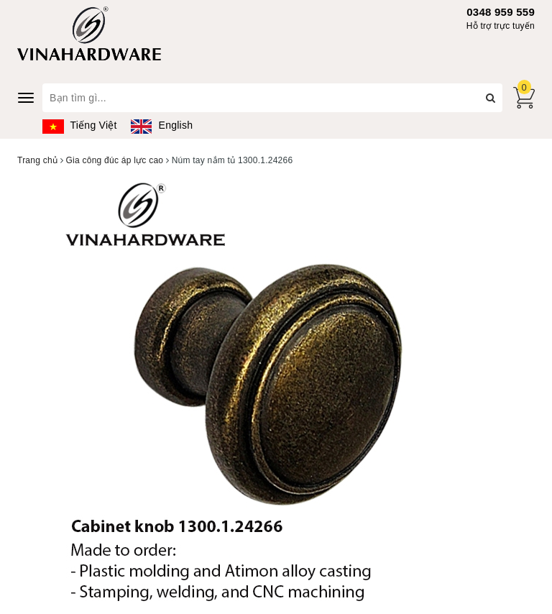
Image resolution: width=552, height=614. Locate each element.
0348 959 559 (500, 12)
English (162, 125)
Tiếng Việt (79, 125)
